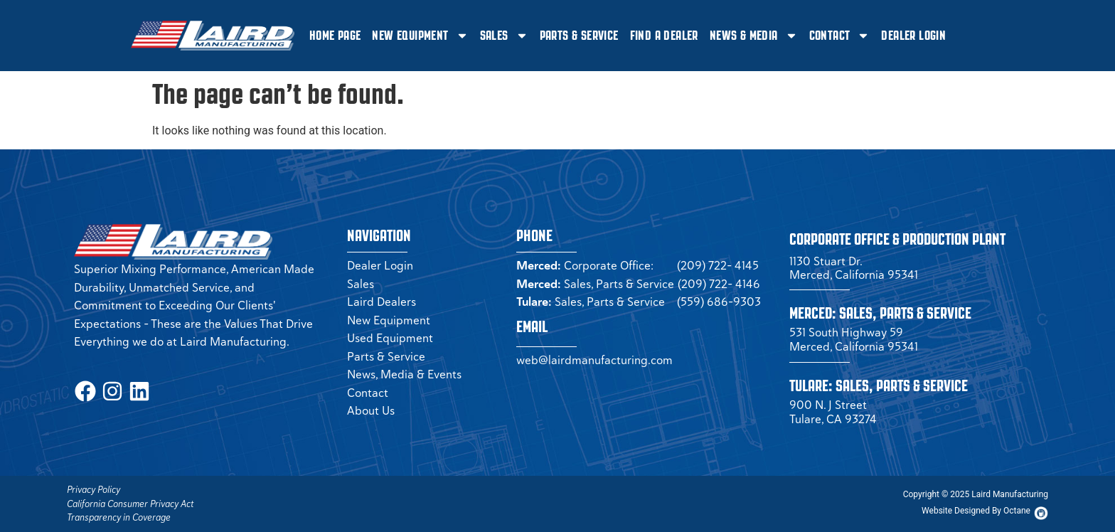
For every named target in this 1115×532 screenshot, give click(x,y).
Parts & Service (579, 35)
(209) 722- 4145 (718, 265)
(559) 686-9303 (719, 301)
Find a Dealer (664, 35)
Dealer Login (913, 35)
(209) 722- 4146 (719, 284)
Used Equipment (390, 338)
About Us (371, 410)
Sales (504, 35)
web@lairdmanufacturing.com (594, 360)
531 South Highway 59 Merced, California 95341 (853, 339)
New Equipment (420, 35)
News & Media (754, 35)
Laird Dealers (381, 301)
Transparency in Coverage (119, 517)
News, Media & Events (404, 374)
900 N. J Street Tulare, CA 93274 (833, 412)
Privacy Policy (93, 490)
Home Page (335, 35)
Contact (839, 35)
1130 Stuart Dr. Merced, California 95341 (853, 267)
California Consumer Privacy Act (130, 504)
